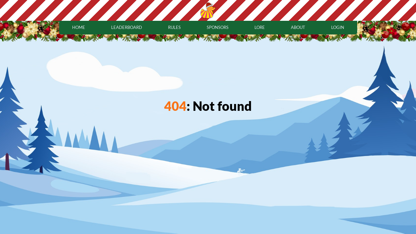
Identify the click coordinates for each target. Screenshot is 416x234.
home (78, 27)
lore (259, 27)
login (337, 27)
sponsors (217, 27)
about (298, 27)
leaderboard (126, 27)
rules (174, 27)
